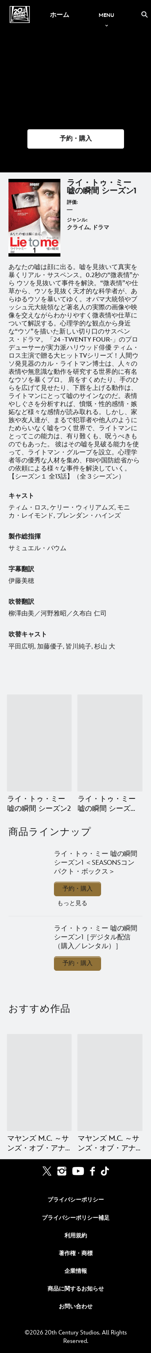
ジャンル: (77, 220)
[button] (75, 139)
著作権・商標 (76, 1253)
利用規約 (75, 1235)
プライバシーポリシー (76, 1199)
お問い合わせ (76, 1306)
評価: (72, 202)
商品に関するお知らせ (76, 1288)
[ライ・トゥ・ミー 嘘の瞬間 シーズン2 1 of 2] (39, 743)
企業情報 (75, 1271)
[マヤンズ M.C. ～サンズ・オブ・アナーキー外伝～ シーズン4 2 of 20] (110, 1082)
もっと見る (72, 903)
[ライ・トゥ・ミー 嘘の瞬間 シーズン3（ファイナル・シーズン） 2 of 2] (110, 743)
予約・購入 (77, 889)
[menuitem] (59, 14)
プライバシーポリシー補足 (76, 1217)
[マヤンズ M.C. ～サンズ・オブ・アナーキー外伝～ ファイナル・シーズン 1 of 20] (39, 1082)
